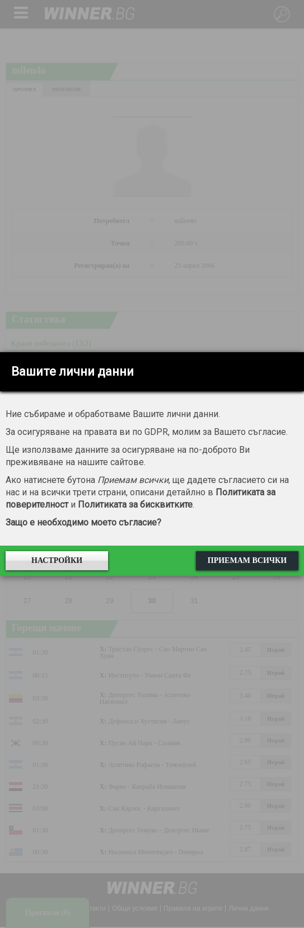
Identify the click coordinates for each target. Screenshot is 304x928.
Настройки (56, 560)
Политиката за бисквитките (135, 504)
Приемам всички (247, 560)
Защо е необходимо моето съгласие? (83, 522)
